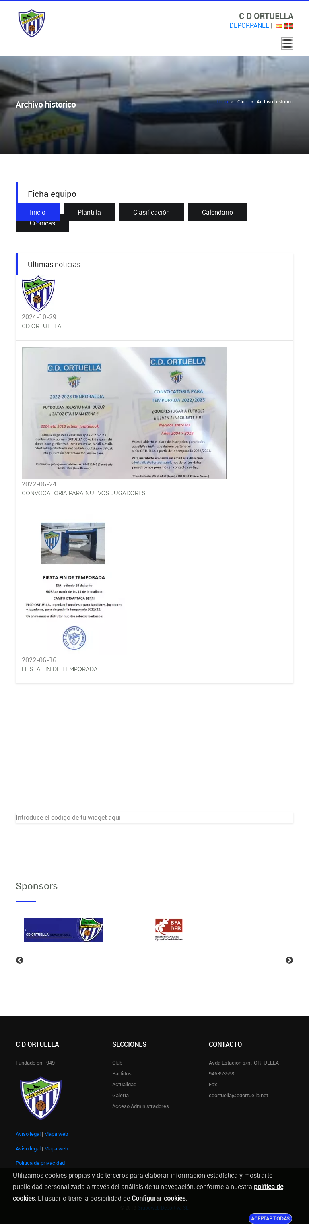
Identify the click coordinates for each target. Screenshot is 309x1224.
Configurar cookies (158, 1198)
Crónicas (42, 223)
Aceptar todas (270, 1218)
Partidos (122, 1073)
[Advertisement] (154, 755)
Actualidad (124, 1084)
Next (289, 961)
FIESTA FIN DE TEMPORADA (60, 669)
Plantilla (89, 212)
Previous (20, 961)
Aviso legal (28, 1133)
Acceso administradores (140, 1106)
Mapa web (56, 1133)
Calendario (217, 212)
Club (117, 1062)
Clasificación (151, 212)
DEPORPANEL (249, 25)
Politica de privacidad (40, 1162)
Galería (120, 1095)
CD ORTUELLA (42, 326)
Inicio (222, 101)
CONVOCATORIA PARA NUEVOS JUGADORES (84, 493)
